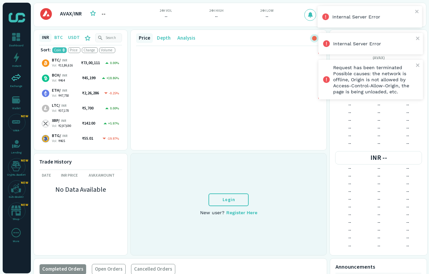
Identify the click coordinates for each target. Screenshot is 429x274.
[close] (418, 12)
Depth (164, 38)
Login (229, 200)
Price (144, 38)
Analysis (186, 38)
